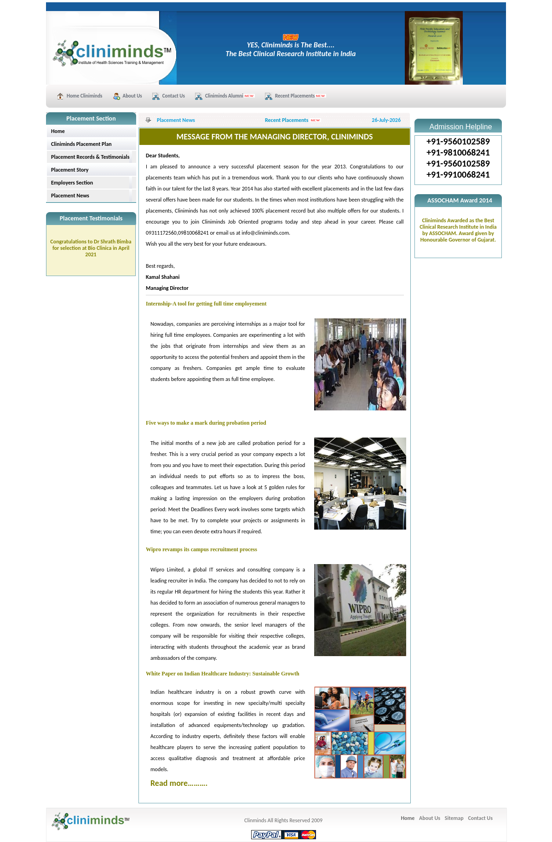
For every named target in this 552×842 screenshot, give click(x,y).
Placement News (70, 195)
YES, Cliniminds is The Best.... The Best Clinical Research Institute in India (291, 46)
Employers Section (72, 182)
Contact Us (173, 96)
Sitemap (454, 818)
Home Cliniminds (85, 96)
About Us (132, 96)
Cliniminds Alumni (230, 96)
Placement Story (70, 170)
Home (58, 131)
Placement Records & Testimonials (90, 157)
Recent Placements (300, 96)
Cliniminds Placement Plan (81, 144)
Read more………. (178, 783)
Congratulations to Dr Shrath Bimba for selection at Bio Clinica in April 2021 (90, 248)
